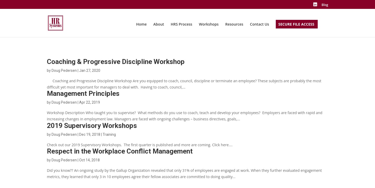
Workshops (209, 24)
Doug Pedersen (64, 70)
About (158, 24)
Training (109, 134)
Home (141, 24)
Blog (325, 5)
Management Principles (83, 93)
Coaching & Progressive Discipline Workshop (116, 62)
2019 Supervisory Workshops (92, 126)
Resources (234, 24)
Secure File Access (296, 24)
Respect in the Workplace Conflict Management (120, 151)
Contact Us (259, 24)
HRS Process (181, 24)
